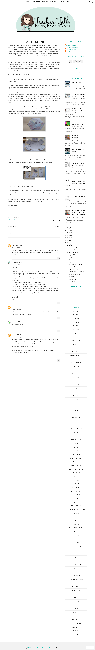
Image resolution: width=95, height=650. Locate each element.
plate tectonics (76, 505)
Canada (76, 359)
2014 (68, 240)
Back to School (76, 340)
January (71, 281)
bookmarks (76, 351)
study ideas (76, 601)
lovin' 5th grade (17, 245)
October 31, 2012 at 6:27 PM (17, 324)
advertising (76, 329)
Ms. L (13, 307)
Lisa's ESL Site (16, 335)
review (76, 553)
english (10, 221)
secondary (76, 572)
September (72, 252)
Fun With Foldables (75, 274)
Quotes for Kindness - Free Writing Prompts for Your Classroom (79, 96)
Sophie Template (49, 648)
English (45, 2)
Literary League (76, 454)
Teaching (76, 608)
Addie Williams (17, 262)
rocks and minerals (76, 561)
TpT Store (36, 2)
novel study (76, 494)
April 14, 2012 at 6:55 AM (16, 247)
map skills (76, 461)
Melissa (68, 51)
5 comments (11, 219)
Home (28, 2)
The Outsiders (76, 82)
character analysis (76, 362)
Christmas (76, 366)
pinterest (76, 502)
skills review (76, 586)
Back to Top (90, 647)
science (39, 221)
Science (53, 2)
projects (76, 535)
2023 (68, 228)
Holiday (76, 432)
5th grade (76, 315)
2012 (68, 245)
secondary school (76, 575)
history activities (76, 428)
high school (19, 221)
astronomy (76, 337)
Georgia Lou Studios (67, 648)
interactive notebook (30, 221)
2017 (68, 233)
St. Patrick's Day (76, 597)
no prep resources (76, 487)
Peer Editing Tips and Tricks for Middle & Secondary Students (78, 213)
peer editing (76, 498)
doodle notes (76, 373)
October (71, 250)
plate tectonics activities (76, 509)
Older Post (56, 226)
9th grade (76, 326)
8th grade (76, 322)
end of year (76, 395)
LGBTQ (76, 447)
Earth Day (76, 377)
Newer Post (12, 226)
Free (14, 221)
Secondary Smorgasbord (76, 579)
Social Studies (63, 2)
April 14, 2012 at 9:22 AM (16, 264)
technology (76, 612)
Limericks (76, 450)
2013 (68, 242)
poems (76, 517)
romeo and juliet (76, 564)
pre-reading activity (76, 528)
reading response (76, 542)
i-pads (76, 436)
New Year (76, 483)
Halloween (76, 417)
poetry (76, 520)
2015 (68, 237)
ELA (76, 388)
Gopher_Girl (16, 322)
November (72, 247)
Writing (76, 634)
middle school (76, 472)
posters (76, 524)
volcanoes (76, 630)
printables (76, 531)
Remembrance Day (76, 546)
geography (76, 410)
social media (76, 590)
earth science (76, 381)
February (72, 279)
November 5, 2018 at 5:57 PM (17, 337)
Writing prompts (76, 638)
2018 (68, 230)
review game (76, 557)
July (70, 257)
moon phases (76, 480)
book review (76, 348)
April (70, 262)
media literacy (76, 465)
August (71, 255)
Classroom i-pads (74, 269)
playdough (76, 513)
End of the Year (76, 392)
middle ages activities (76, 469)
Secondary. (76, 583)
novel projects (76, 491)
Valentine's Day (76, 627)
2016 (68, 235)
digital (76, 370)
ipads (76, 443)
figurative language (76, 403)
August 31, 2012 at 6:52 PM (17, 309)
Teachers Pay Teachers (76, 605)
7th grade (76, 318)
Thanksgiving (76, 619)
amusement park (76, 333)
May (70, 260)
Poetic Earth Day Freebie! (77, 271)
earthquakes (76, 384)
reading (76, 539)
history (76, 425)
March (71, 276)
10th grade (76, 311)
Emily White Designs (72, 47)
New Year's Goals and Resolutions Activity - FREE (79, 165)
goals (76, 414)
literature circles (76, 458)
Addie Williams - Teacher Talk (36, 648)
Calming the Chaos (76, 355)
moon (76, 476)
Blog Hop (76, 344)
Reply (58, 258)
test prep (76, 616)
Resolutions (76, 550)
